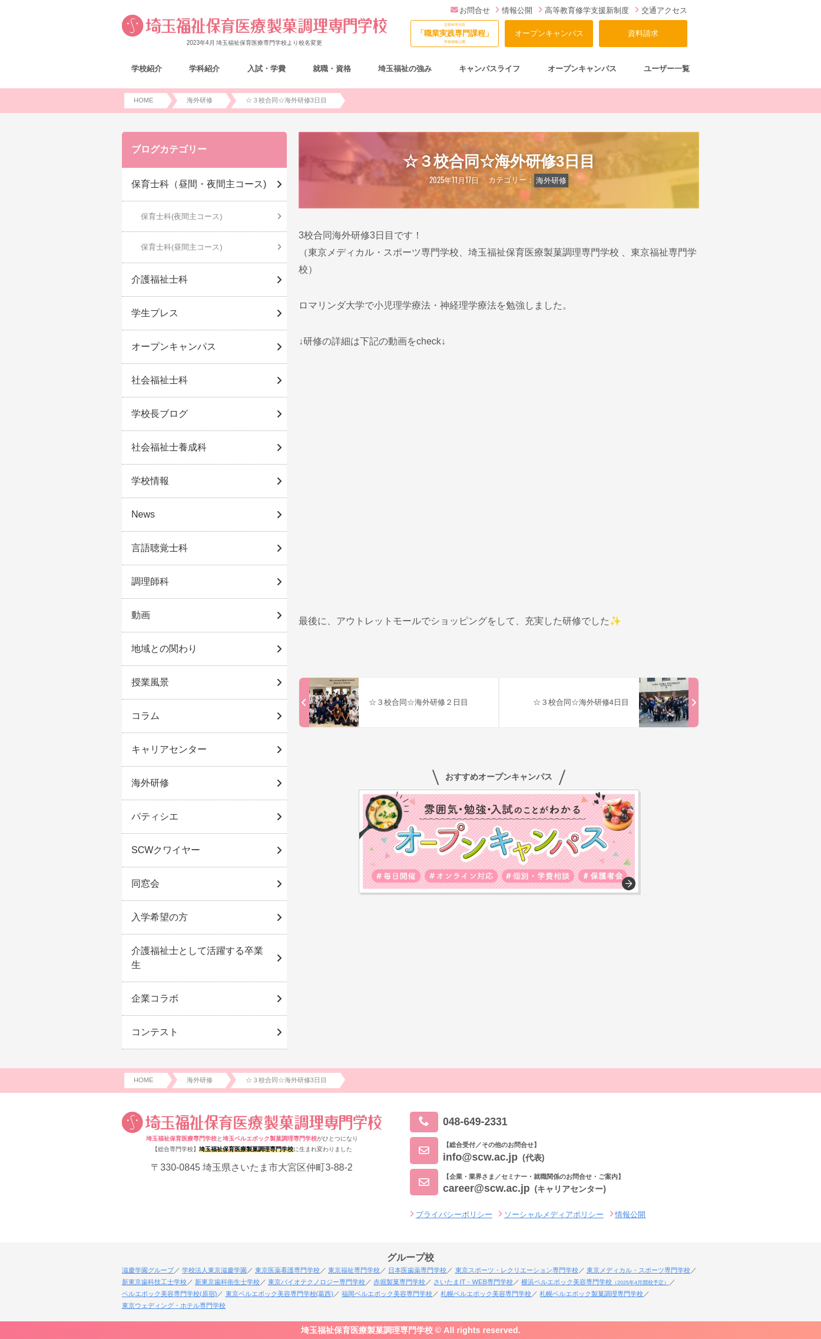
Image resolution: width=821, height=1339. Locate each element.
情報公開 (513, 10)
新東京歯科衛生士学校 (227, 1281)
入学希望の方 (159, 917)
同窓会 (145, 884)
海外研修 (551, 180)
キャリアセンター (169, 749)
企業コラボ (154, 998)
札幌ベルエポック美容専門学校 (486, 1293)
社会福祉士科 (159, 380)
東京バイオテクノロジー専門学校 (316, 1281)
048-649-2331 (459, 1122)
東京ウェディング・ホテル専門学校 (174, 1305)
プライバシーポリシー (454, 1214)
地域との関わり (164, 649)
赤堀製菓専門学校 (399, 1281)
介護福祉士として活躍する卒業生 (197, 958)
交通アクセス (661, 10)
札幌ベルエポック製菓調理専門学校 (591, 1293)
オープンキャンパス (549, 33)
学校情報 (150, 481)
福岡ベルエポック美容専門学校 (387, 1293)
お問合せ (470, 10)
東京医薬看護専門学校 (287, 1270)
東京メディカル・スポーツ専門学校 (638, 1270)
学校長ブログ (159, 414)
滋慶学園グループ (148, 1270)
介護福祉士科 (159, 279)
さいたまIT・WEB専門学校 (472, 1281)
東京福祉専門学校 (354, 1270)
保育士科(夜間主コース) (182, 216)
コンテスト (154, 1032)
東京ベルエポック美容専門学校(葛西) (279, 1293)
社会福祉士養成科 (169, 447)
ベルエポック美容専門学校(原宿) (169, 1293)
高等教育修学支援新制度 (583, 10)
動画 (140, 615)
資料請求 (643, 33)
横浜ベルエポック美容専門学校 (595, 1281)
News (143, 514)
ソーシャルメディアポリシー (554, 1214)
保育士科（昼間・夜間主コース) (198, 184)
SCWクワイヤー (165, 850)
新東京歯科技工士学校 (154, 1281)
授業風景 (150, 682)
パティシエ (154, 816)
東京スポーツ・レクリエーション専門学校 (516, 1270)
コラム (145, 716)
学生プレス (154, 313)
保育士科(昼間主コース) (182, 247)
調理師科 (150, 581)
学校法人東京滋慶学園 (214, 1270)
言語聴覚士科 (159, 548)
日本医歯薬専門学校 (417, 1270)
